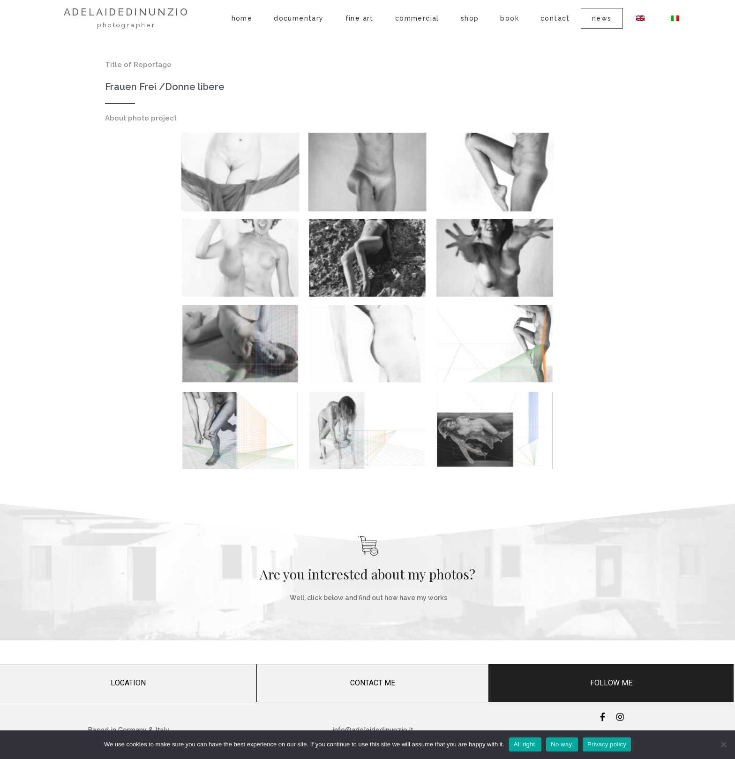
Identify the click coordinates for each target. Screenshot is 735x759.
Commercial (417, 18)
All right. (525, 744)
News (602, 18)
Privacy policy (606, 744)
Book (509, 18)
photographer (126, 25)
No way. (562, 744)
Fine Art (359, 18)
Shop (470, 18)
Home (242, 18)
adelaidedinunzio (126, 12)
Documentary (298, 18)
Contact (555, 18)
